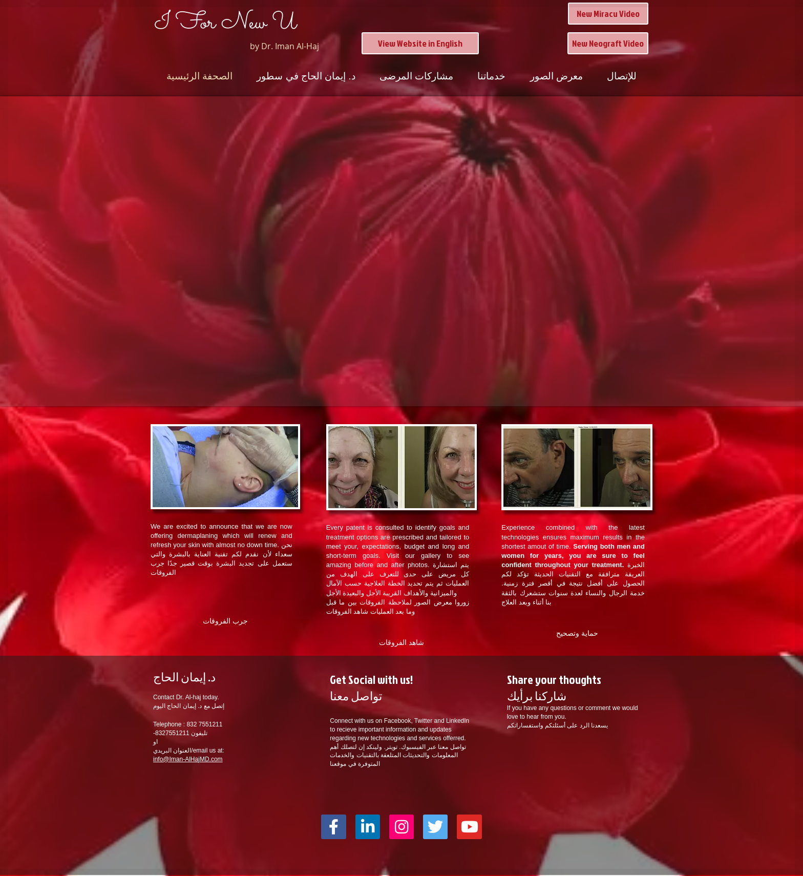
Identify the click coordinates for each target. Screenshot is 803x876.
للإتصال (622, 76)
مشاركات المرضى (416, 76)
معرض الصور (556, 76)
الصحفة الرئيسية (199, 76)
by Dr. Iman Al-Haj (284, 46)
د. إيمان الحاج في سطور (306, 76)
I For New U (226, 23)
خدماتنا (491, 76)
